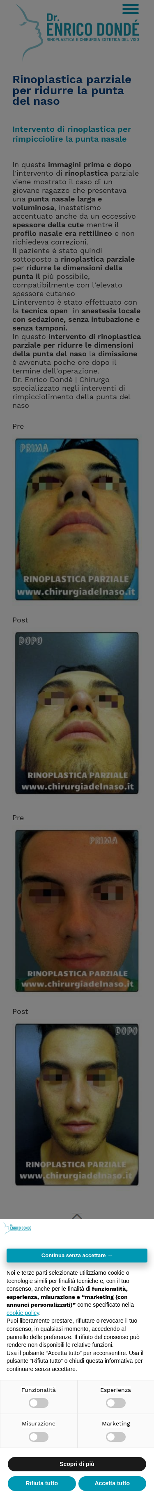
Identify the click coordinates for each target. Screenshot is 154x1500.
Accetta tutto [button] (112, 1483)
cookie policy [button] (23, 1313)
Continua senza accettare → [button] (77, 1255)
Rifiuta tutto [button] (41, 1483)
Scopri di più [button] (77, 1464)
